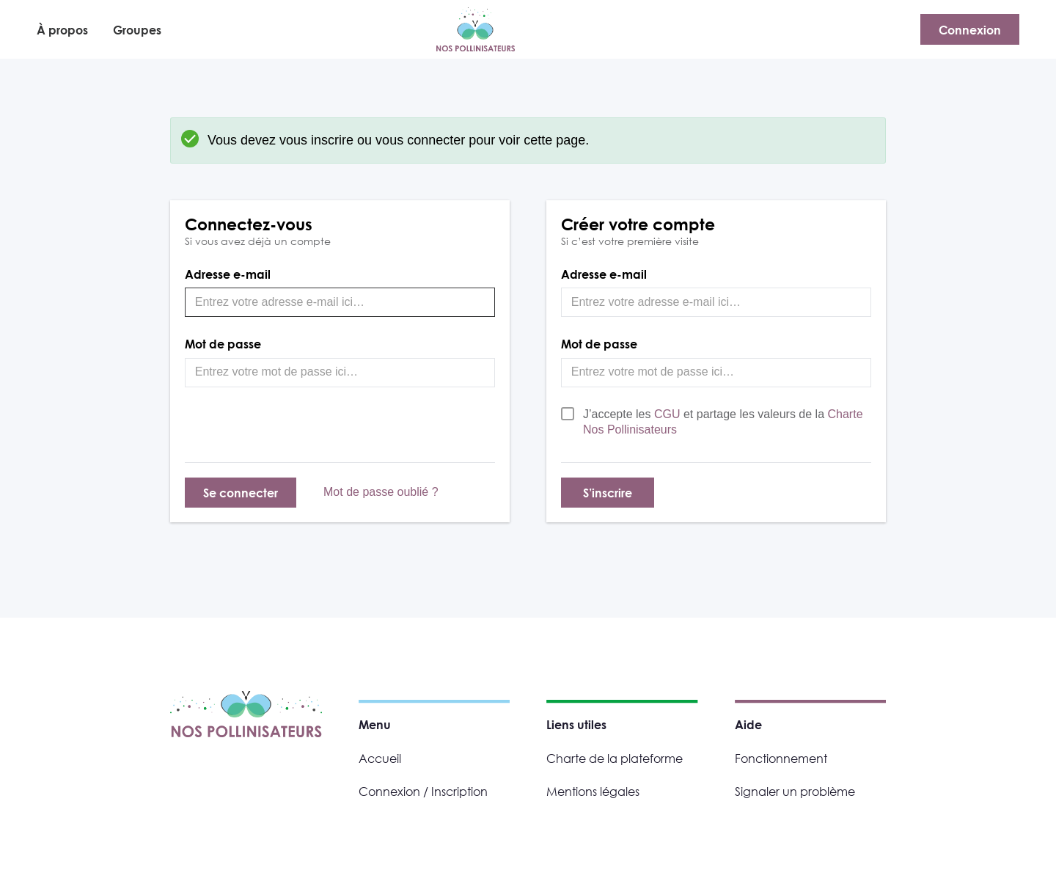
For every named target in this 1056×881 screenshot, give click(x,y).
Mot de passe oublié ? (381, 492)
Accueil (380, 758)
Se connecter (240, 493)
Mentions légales (592, 791)
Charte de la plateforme (614, 758)
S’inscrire (607, 493)
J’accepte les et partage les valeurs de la (723, 422)
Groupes (137, 30)
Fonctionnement (781, 758)
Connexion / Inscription (423, 791)
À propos (62, 30)
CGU (668, 414)
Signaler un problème (795, 791)
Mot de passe (223, 344)
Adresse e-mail (228, 274)
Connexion (970, 30)
